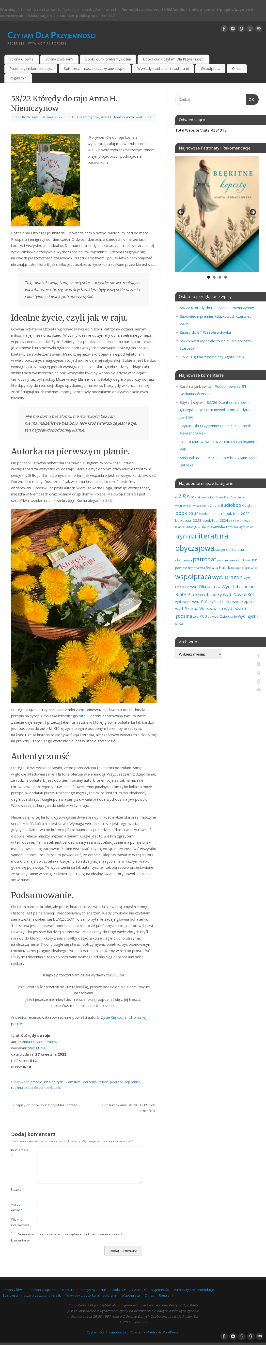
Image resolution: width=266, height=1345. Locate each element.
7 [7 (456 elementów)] (180, 496)
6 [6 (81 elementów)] (176, 497)
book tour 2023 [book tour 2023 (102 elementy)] (188, 520)
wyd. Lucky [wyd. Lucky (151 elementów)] (211, 594)
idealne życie (54, 1082)
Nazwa (17, 1189)
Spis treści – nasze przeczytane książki (94, 68)
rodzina (17, 1087)
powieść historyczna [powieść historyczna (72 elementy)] (190, 568)
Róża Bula (30, 117)
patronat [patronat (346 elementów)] (204, 559)
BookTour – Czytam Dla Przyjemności (173, 59)
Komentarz (17, 1153)
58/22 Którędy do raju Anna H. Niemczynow (217, 307)
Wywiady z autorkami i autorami (163, 68)
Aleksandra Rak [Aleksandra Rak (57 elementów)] (205, 497)
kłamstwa (73, 1082)
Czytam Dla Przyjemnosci (201, 425)
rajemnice (132, 1082)
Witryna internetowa (17, 1222)
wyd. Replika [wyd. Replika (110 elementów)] (243, 601)
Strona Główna (21, 59)
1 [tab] (208, 277)
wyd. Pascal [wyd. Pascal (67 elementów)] (183, 602)
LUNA (119, 974)
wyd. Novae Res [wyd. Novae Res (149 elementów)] (238, 594)
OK (250, 99)
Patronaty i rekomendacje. (31, 68)
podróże (116, 1082)
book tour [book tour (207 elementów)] (186, 513)
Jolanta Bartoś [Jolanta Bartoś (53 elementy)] (184, 527)
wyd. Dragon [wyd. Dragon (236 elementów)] (227, 577)
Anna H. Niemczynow (117, 117)
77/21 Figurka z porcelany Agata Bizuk (212, 356)
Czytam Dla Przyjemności (51, 35)
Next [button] (252, 212)
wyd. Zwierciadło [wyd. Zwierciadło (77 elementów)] (224, 616)
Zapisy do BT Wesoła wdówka (205, 332)
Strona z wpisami (59, 59)
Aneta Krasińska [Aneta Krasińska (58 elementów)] (226, 497)
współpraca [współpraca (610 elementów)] (193, 576)
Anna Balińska (191, 457)
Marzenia (89, 1082)
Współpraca (210, 68)
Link (57, 1087)
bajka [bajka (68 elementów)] (248, 506)
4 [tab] (225, 277)
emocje (36, 1082)
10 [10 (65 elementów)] (192, 497)
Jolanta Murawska (194, 441)
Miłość (103, 1082)
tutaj (82, 715)
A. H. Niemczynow (85, 117)
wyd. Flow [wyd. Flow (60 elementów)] (213, 587)
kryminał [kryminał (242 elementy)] (185, 536)
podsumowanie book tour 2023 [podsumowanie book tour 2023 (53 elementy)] (237, 560)
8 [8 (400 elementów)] (184, 496)
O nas (236, 68)
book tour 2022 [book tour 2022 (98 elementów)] (236, 513)
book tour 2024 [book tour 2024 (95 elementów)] (215, 520)
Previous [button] (181, 212)
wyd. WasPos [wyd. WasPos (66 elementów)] (202, 616)
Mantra (151, 1332)
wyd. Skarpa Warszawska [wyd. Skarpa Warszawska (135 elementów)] (199, 608)
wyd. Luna (143, 117)
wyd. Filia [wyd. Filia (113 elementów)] (198, 586)
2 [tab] (214, 277)
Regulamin (18, 78)
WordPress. (170, 1332)
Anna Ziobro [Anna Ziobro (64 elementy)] (211, 506)
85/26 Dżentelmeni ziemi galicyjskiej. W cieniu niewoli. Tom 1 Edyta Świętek (214, 409)
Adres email (16, 1207)
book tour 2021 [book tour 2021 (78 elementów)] (210, 513)
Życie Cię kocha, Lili (117, 1017)
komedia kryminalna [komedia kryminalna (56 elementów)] (239, 527)
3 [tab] (220, 277)
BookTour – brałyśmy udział (108, 59)
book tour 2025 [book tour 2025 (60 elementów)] (239, 521)
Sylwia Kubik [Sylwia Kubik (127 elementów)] (218, 567)
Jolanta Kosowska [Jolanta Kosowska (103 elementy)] (209, 526)
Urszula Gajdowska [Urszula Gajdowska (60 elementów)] (244, 568)
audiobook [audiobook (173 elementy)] (232, 505)
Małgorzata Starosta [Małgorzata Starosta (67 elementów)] (229, 550)
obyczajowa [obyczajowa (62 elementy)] (183, 560)
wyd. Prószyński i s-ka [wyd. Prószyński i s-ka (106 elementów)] (211, 601)
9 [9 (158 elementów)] (188, 497)
